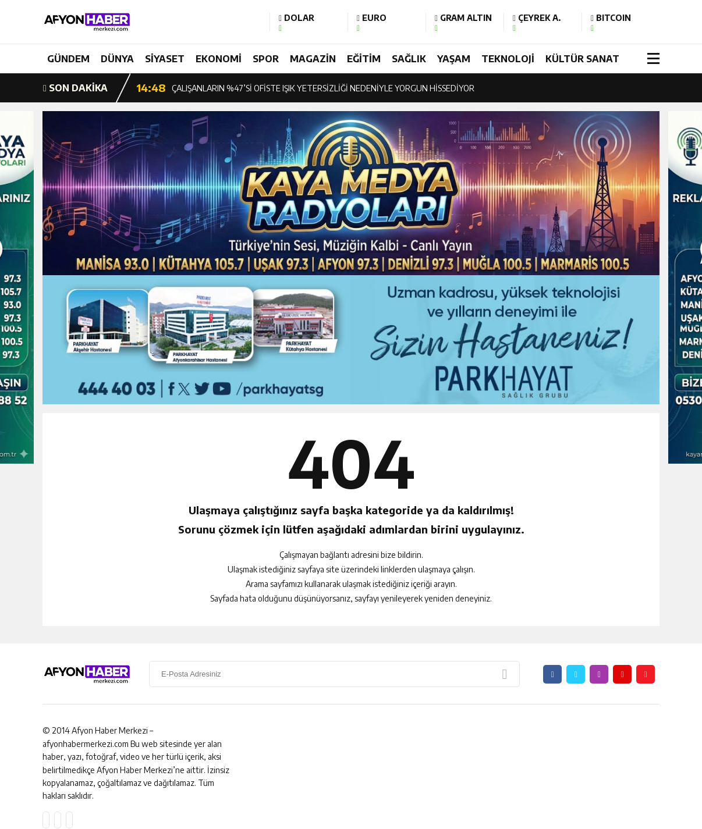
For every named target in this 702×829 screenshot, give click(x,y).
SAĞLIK (409, 59)
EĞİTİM (364, 59)
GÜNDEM (68, 59)
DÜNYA (117, 59)
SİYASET (165, 59)
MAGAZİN (313, 59)
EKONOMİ (219, 59)
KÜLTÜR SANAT (582, 59)
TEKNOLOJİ (507, 59)
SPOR (266, 59)
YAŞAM (453, 59)
